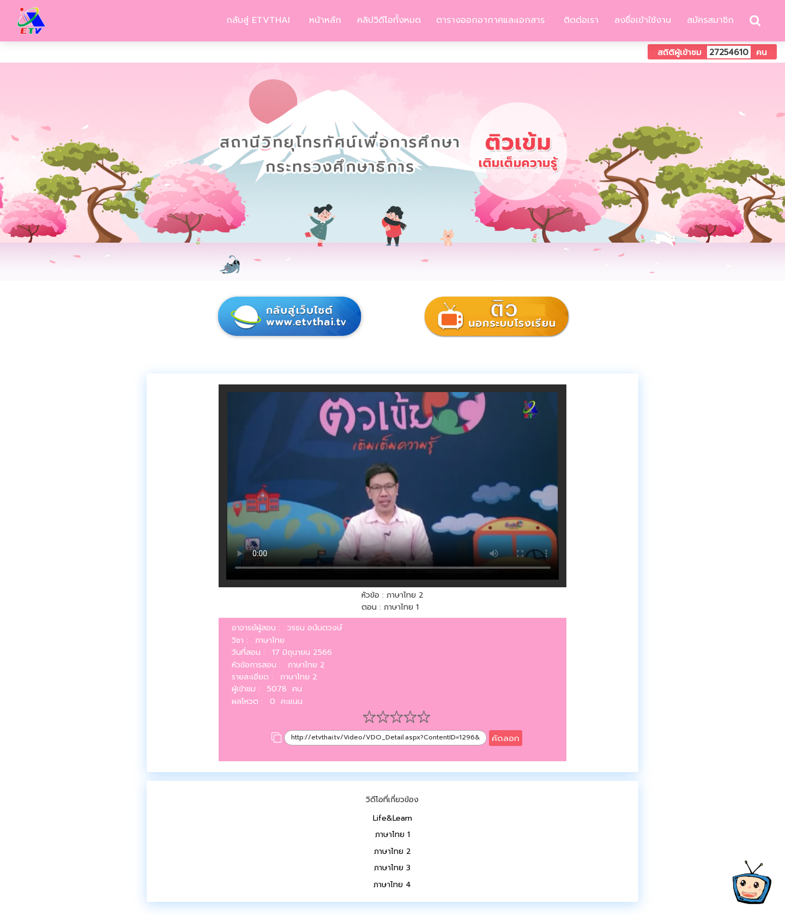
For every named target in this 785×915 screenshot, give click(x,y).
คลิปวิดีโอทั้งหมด (389, 20)
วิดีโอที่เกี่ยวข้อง (392, 799)
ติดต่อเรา (579, 20)
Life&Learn (392, 818)
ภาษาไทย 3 (392, 868)
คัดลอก (506, 738)
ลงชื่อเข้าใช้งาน (642, 20)
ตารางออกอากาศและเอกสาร (490, 20)
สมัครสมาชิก (710, 20)
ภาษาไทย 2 (392, 851)
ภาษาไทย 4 (392, 884)
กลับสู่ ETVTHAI (256, 20)
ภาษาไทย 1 (392, 834)
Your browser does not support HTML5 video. (392, 486)
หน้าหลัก (323, 20)
